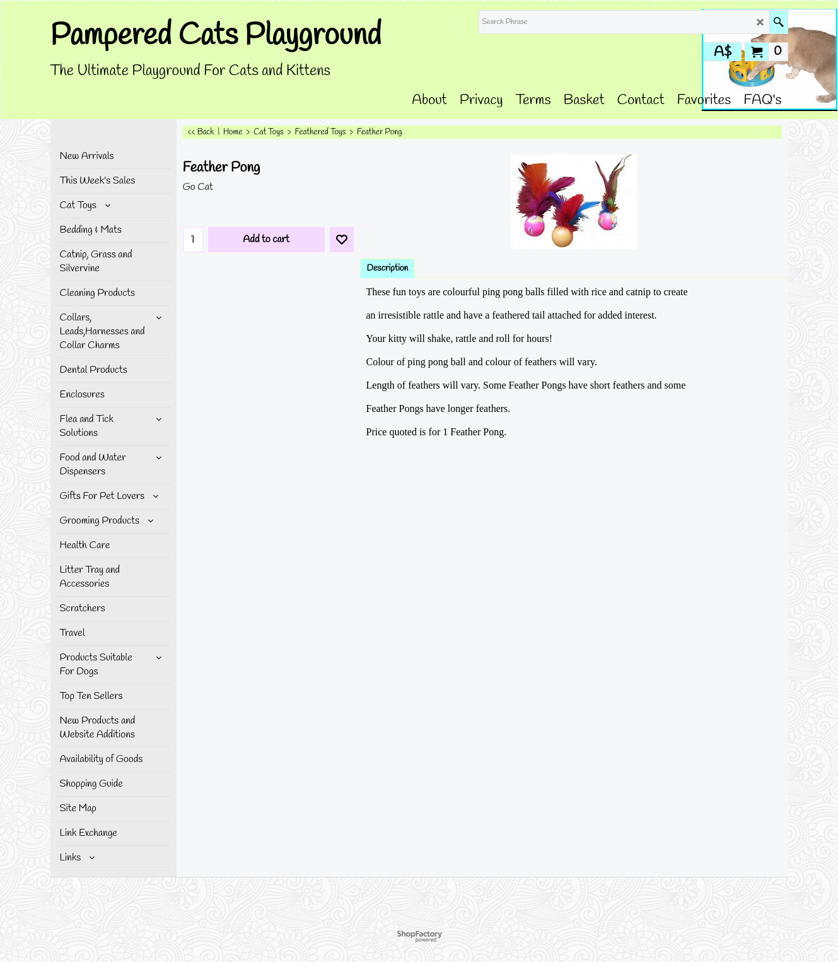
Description (388, 268)
